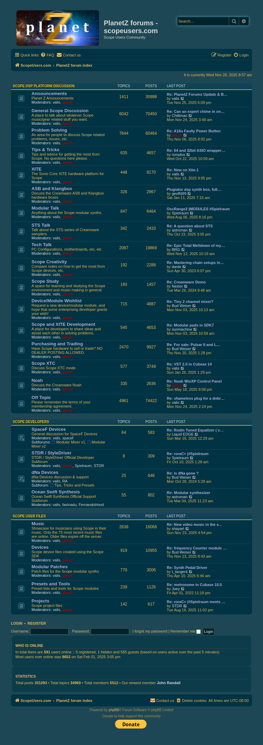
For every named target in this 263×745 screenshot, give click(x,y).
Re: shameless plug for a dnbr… (196, 398)
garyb (67, 102)
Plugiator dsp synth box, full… (194, 189)
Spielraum (180, 213)
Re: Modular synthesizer (188, 493)
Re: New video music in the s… (195, 524)
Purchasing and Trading (57, 343)
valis (56, 102)
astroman (180, 230)
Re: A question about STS (190, 226)
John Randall (168, 683)
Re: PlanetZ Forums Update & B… (197, 94)
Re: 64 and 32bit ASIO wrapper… (196, 150)
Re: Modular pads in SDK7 (190, 325)
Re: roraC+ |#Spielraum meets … (196, 602)
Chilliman (179, 116)
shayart (178, 529)
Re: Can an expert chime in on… (196, 111)
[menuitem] (47, 55)
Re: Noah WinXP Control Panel (194, 381)
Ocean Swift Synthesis (56, 491)
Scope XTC (43, 363)
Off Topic (41, 397)
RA (64, 481)
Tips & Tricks (46, 149)
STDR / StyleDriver (52, 452)
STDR (99, 466)
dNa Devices (45, 472)
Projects (40, 600)
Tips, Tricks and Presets (72, 485)
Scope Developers (31, 422)
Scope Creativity (49, 261)
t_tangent (180, 572)
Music (38, 523)
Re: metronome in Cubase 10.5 (194, 585)
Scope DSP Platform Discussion (44, 86)
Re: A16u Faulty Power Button (194, 131)
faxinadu (69, 505)
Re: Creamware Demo (186, 282)
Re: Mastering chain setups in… (195, 263)
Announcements (49, 93)
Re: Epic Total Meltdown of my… (196, 245)
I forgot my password (150, 631)
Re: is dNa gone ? (183, 473)
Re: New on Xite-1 (183, 170)
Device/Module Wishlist (57, 300)
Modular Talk (45, 208)
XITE (36, 169)
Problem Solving (49, 130)
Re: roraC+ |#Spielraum (188, 454)
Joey (176, 589)
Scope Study (45, 281)
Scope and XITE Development (63, 324)
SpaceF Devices (49, 429)
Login (16, 623)
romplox (178, 154)
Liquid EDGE (183, 434)
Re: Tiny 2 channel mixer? (190, 302)
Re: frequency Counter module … (197, 548)
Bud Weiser (181, 306)
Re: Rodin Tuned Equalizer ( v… (195, 430)
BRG (176, 250)
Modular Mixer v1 (68, 442)
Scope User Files (29, 516)
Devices (40, 547)
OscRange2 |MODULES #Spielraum (198, 209)
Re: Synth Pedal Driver (187, 568)
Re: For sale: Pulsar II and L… (193, 345)
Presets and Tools (51, 583)
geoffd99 (179, 193)
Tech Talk (42, 244)
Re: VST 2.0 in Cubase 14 (189, 364)
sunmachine (182, 329)
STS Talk (41, 225)
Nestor (177, 286)
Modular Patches (50, 566)
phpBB (114, 710)
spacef (67, 438)
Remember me (186, 631)
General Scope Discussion (60, 110)
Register (37, 623)
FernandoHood (91, 505)
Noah (37, 380)
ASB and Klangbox (52, 188)
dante (176, 267)
